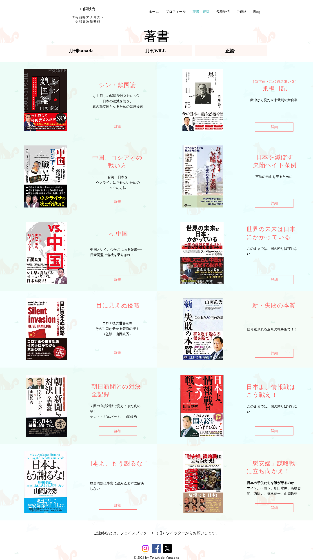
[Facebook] (156, 548)
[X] (167, 548)
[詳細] (118, 126)
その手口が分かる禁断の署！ (117, 328)
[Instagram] (145, 548)
